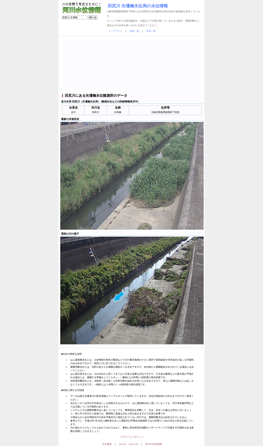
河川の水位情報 (153, 444)
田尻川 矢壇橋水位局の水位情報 (138, 5)
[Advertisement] (132, 66)
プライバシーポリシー (132, 437)
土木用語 (107, 444)
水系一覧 (151, 31)
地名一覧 (134, 31)
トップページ (115, 31)
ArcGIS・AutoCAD (128, 444)
